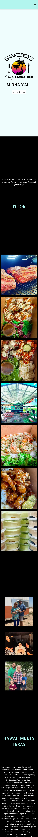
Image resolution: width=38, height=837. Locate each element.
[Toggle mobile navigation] (35, 4)
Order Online (19, 92)
